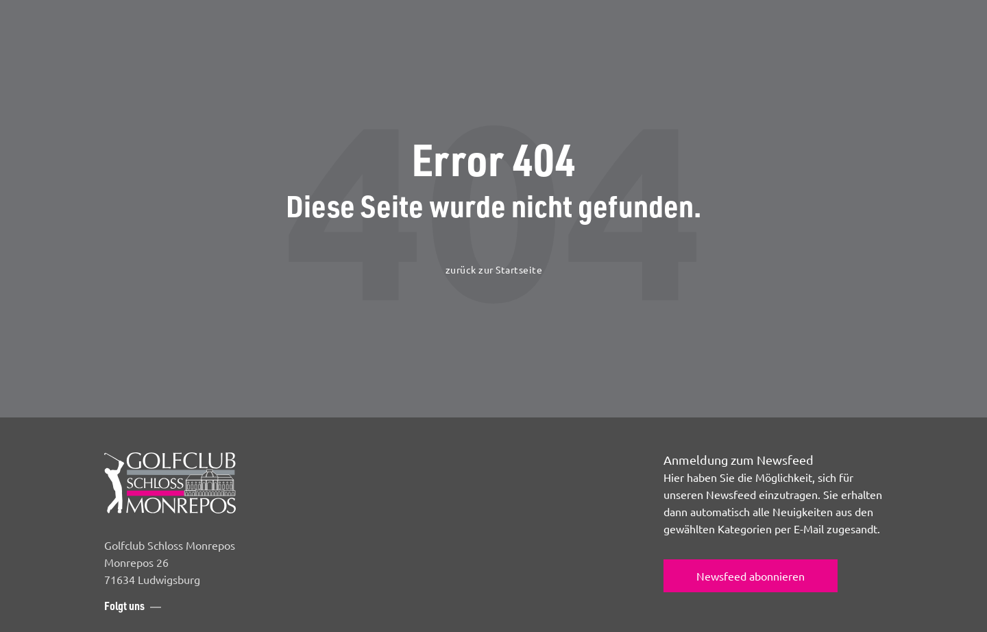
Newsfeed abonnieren (750, 576)
